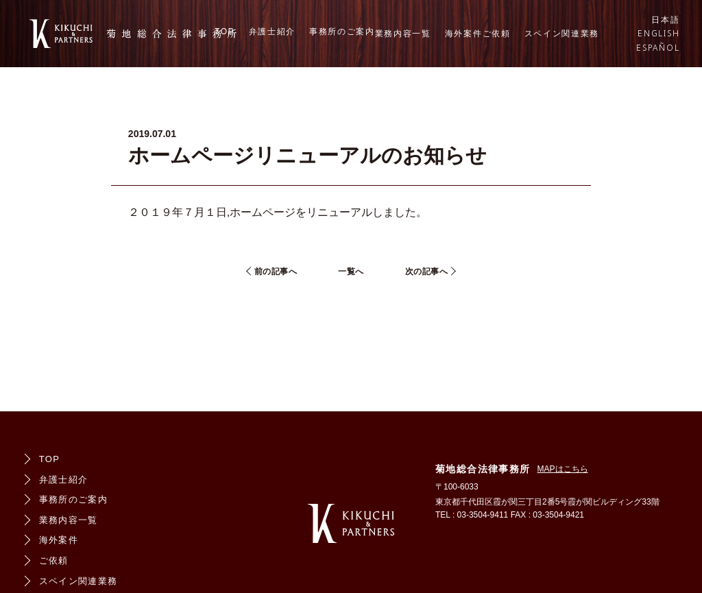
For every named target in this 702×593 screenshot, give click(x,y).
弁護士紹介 (272, 31)
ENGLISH (659, 33)
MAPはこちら (562, 469)
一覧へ (351, 271)
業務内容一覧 (403, 33)
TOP (225, 31)
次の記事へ (426, 271)
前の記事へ (276, 271)
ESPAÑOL (658, 48)
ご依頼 (497, 33)
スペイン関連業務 (561, 33)
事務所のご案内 (342, 31)
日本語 (665, 20)
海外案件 (464, 33)
